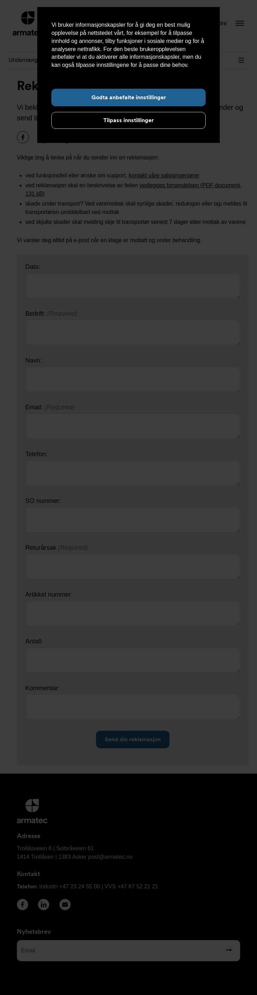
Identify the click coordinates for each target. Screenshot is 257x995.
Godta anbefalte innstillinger (128, 97)
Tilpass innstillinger (128, 120)
